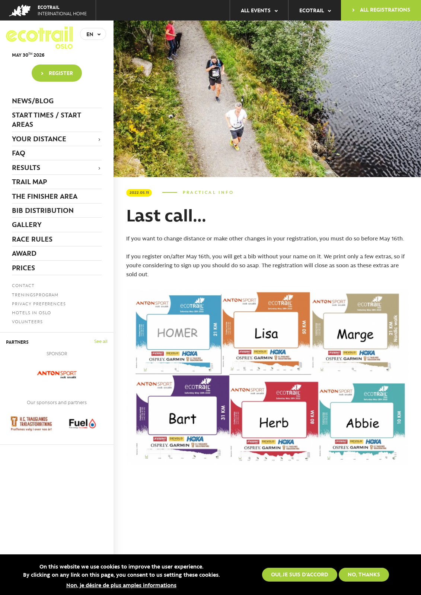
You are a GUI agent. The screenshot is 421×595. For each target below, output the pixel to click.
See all (101, 341)
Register (61, 72)
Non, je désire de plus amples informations (121, 585)
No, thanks (364, 574)
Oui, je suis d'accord (299, 574)
